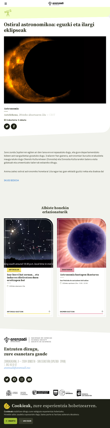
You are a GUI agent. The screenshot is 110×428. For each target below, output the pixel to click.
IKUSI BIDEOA (11, 180)
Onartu (10, 421)
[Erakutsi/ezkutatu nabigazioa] (5, 3)
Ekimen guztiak (67, 311)
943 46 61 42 (11, 365)
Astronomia (11, 108)
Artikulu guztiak (15, 311)
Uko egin (25, 421)
